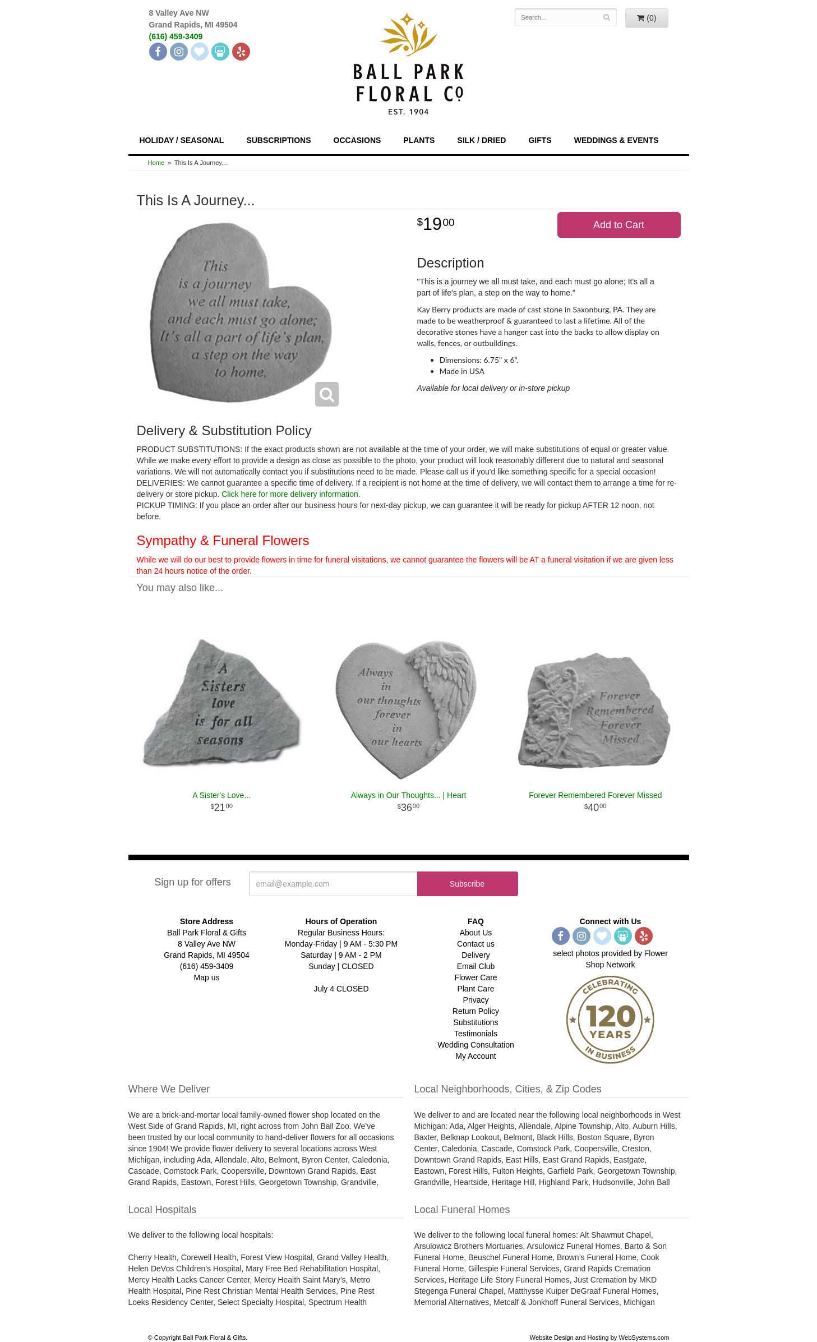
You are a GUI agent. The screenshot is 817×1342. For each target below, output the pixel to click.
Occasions (357, 140)
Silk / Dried (481, 140)
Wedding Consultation (475, 1044)
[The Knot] (200, 52)
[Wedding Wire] (220, 52)
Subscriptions (278, 140)
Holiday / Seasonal (182, 140)
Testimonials (475, 1033)
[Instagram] (179, 52)
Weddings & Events (616, 140)
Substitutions (475, 1022)
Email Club (476, 966)
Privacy (476, 999)
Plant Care (475, 988)
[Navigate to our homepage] (409, 62)
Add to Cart (618, 224)
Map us (207, 977)
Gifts (539, 140)
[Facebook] (158, 52)
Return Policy (476, 1011)
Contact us (476, 943)
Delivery (475, 955)
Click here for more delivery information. (290, 494)
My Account (475, 1056)
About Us (476, 932)
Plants (419, 140)
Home (156, 162)
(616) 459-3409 (176, 36)
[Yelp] (241, 52)
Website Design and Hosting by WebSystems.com (600, 1337)
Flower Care (475, 977)
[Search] (606, 17)
